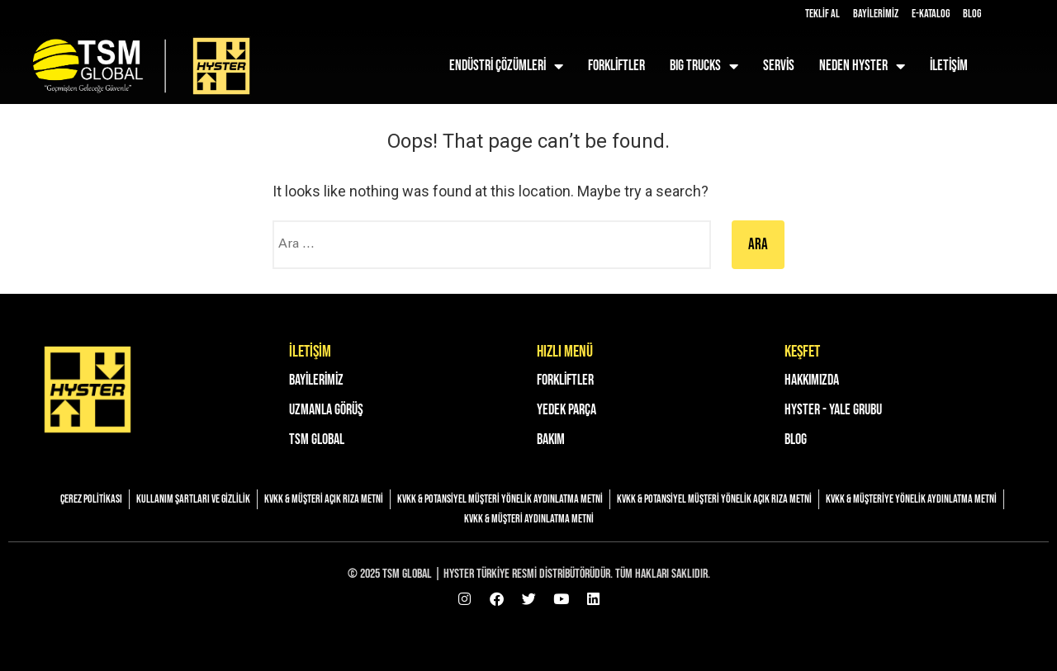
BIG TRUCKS (704, 66)
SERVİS (778, 65)
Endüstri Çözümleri (506, 66)
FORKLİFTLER (616, 65)
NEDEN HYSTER (862, 66)
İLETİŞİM (949, 65)
